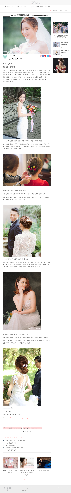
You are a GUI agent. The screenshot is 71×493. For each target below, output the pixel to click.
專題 (18, 7)
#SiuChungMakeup (36, 428)
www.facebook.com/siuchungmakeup (16, 418)
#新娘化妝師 (26, 428)
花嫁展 (14, 7)
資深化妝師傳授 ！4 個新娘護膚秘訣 (16, 440)
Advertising (63, 487)
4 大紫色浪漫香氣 (11, 443)
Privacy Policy (44, 487)
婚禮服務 (42, 7)
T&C (58, 487)
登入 (60, 10)
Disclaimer (52, 487)
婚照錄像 (31, 7)
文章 (5, 7)
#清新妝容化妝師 (7, 428)
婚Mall (9, 7)
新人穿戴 (23, 7)
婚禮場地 (37, 7)
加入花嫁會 (53, 10)
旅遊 (46, 7)
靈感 (49, 7)
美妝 (27, 7)
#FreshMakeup (18, 428)
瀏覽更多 (27, 479)
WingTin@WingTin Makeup (13, 450)
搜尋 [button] (65, 10)
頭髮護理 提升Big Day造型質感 (14, 447)
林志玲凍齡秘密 (10, 445)
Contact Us (65, 489)
